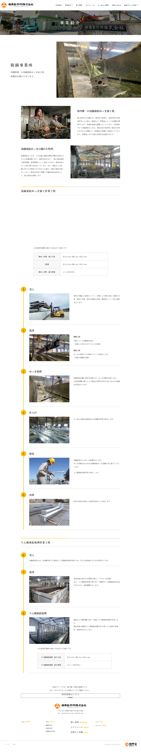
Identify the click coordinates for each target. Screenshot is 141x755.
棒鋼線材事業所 (50, 739)
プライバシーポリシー (10, 751)
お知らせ (101, 728)
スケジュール (89, 5)
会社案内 (58, 5)
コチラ (95, 472)
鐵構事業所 (49, 733)
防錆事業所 (49, 736)
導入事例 (79, 5)
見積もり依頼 (79, 738)
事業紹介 (52, 728)
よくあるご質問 (103, 5)
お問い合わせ (116, 5)
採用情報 (22, 751)
